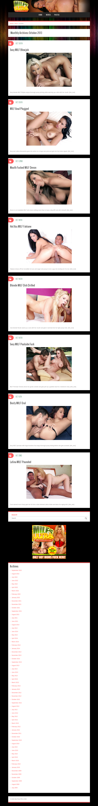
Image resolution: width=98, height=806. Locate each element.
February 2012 (16, 726)
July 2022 (14, 577)
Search (14, 515)
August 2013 (15, 665)
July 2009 (14, 788)
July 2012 (14, 709)
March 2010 (15, 760)
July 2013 (14, 669)
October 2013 (16, 658)
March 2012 (15, 723)
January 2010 (16, 767)
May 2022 (15, 584)
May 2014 (15, 635)
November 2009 (16, 774)
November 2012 (16, 696)
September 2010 (17, 740)
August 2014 (15, 625)
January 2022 (16, 597)
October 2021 (16, 608)
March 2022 (15, 591)
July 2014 (14, 628)
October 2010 (16, 737)
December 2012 (16, 692)
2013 (16, 23)
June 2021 (15, 621)
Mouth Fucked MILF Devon (23, 167)
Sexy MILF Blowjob (19, 50)
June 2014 (15, 631)
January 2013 (16, 689)
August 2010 (15, 743)
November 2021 (16, 604)
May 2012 (15, 716)
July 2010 (14, 747)
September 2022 (17, 570)
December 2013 (16, 652)
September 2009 (17, 781)
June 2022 (15, 580)
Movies (48, 14)
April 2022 (15, 587)
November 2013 (16, 655)
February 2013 (16, 686)
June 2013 (15, 672)
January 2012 (16, 730)
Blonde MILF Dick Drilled (22, 285)
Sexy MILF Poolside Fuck (22, 344)
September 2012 (17, 703)
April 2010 (15, 757)
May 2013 (15, 675)
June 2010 (15, 750)
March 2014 (15, 642)
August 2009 (15, 784)
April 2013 (15, 679)
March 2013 (15, 682)
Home (40, 14)
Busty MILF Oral (18, 403)
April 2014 (15, 638)
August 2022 (15, 574)
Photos (56, 14)
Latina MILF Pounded (20, 462)
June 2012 (15, 713)
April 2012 (15, 720)
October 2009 (16, 777)
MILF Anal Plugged (19, 108)
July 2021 (14, 618)
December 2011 (16, 733)
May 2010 (15, 754)
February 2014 (16, 645)
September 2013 (17, 662)
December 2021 (16, 601)
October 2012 (16, 699)
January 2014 (16, 648)
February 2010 (16, 764)
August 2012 (15, 706)
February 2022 (16, 594)
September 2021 (17, 611)
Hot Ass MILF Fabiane (20, 226)
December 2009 (16, 771)
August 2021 (15, 614)
